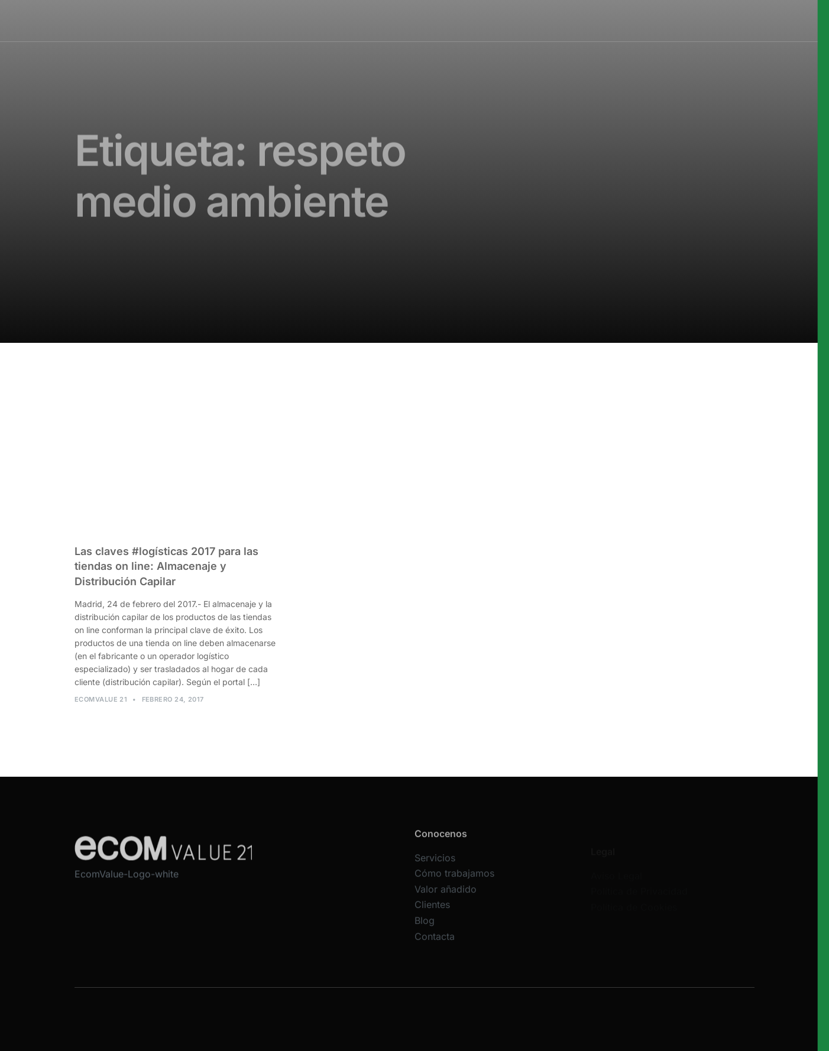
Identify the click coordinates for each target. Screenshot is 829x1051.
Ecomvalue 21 (101, 706)
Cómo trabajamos (407, 20)
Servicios (336, 20)
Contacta (434, 949)
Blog (424, 933)
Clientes (432, 917)
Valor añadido (445, 901)
